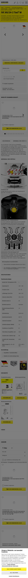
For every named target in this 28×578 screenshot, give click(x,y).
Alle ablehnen (14, 572)
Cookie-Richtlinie (11, 564)
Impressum (15, 566)
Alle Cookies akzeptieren (14, 569)
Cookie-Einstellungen (14, 576)
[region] (14, 563)
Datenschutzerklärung (7, 566)
